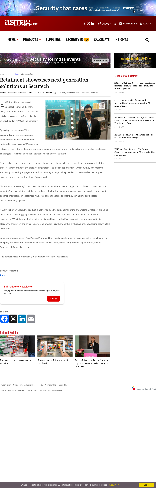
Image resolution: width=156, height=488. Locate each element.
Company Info (50, 385)
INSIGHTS (121, 40)
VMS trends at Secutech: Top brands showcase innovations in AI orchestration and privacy (134, 152)
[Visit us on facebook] (85, 23)
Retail (3, 275)
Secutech (61, 92)
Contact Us (63, 385)
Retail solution (82, 92)
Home (11, 74)
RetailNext (71, 92)
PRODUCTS (31, 40)
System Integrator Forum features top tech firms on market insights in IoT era (91, 363)
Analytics (94, 92)
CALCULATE (101, 40)
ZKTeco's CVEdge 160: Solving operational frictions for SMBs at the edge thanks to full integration (134, 86)
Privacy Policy (5, 385)
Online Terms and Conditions (24, 385)
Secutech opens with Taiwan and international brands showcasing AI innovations (132, 103)
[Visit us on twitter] (88, 23)
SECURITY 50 (75, 40)
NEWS (13, 40)
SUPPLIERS (53, 40)
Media (40, 385)
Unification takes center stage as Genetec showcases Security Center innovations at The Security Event (134, 120)
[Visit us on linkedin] (92, 23)
